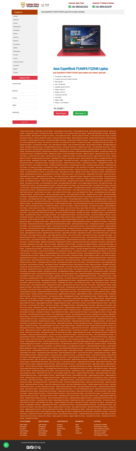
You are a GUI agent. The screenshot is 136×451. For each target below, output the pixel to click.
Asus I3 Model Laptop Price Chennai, (64, 187)
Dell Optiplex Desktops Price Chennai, (97, 149)
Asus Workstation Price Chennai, (67, 404)
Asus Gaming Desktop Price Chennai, (68, 183)
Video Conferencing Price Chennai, (70, 273)
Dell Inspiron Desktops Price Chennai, (42, 149)
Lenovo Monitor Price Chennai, (27, 276)
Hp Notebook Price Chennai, (98, 321)
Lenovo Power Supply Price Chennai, (56, 239)
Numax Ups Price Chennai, (45, 416)
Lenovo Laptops (24, 431)
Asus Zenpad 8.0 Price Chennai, (85, 185)
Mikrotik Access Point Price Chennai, (29, 395)
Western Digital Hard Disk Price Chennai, (38, 357)
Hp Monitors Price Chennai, (81, 169)
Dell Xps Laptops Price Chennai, (94, 144)
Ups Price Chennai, (59, 133)
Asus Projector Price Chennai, (96, 269)
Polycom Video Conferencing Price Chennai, (90, 273)
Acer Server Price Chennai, (66, 206)
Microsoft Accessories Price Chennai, (41, 260)
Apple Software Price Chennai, (88, 208)
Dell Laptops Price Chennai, (46, 133)
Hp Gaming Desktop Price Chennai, (33, 341)
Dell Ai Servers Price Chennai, (92, 348)
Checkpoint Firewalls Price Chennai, (85, 373)
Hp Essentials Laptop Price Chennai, (59, 350)
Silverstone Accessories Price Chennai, (38, 334)
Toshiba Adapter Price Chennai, (106, 163)
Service (15, 58)
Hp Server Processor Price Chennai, (55, 208)
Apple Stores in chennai (100, 431)
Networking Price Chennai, (109, 350)
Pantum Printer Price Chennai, (32, 332)
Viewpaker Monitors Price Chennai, (44, 176)
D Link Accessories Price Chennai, (60, 246)
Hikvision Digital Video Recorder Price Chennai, (56, 366)
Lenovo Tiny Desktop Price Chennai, (77, 144)
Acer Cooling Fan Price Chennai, (41, 221)
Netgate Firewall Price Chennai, (77, 416)
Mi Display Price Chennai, (31, 325)
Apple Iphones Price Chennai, (102, 154)
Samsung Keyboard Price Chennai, (85, 280)
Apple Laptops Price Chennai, (67, 172)
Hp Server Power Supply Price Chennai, (83, 323)
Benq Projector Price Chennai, (81, 264)
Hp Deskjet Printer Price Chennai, (76, 181)
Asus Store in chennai (99, 433)
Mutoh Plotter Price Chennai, (27, 402)
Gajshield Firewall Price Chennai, (64, 375)
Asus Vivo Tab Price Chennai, (66, 269)
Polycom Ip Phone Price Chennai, (28, 416)
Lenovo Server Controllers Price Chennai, (65, 212)
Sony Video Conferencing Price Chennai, (75, 409)
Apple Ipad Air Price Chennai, (40, 307)
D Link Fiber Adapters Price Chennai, (97, 251)
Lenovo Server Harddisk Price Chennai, (101, 215)
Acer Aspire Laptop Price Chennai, (67, 319)
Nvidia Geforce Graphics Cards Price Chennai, (64, 217)
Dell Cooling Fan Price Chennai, (68, 142)
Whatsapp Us (80, 113)
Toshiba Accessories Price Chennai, (72, 163)
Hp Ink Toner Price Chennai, (72, 208)
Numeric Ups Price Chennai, (63, 255)
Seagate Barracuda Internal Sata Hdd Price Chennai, (58, 224)
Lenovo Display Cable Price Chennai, (37, 235)
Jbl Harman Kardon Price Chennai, (36, 224)
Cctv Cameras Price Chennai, (105, 357)
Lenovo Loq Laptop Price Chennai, (76, 339)
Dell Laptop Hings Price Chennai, (47, 178)
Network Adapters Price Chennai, (28, 352)
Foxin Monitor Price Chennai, (35, 413)
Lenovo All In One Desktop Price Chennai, (86, 248)
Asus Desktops (42, 433)
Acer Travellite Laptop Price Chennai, (58, 357)
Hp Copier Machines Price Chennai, (44, 309)
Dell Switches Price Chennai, (109, 253)
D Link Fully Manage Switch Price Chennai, (78, 199)
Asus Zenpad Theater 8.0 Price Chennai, (46, 185)
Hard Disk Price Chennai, (39, 194)
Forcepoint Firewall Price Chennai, (46, 375)
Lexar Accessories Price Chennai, (61, 226)
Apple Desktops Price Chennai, (102, 280)
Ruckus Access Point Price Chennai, (90, 395)
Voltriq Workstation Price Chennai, (61, 400)
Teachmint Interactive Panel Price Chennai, (90, 413)
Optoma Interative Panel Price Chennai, (98, 359)
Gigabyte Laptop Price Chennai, (33, 409)
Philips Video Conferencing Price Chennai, (74, 382)
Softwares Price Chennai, (43, 355)
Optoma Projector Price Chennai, (80, 359)
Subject (14, 105)
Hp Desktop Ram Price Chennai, (36, 278)
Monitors (15, 41)
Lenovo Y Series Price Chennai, (108, 255)
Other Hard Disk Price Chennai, (97, 330)
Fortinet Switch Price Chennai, (56, 382)
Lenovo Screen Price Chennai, (78, 237)
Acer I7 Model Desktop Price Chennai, (54, 278)
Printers (15, 34)
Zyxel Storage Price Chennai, (85, 377)
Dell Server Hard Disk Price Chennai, (43, 138)
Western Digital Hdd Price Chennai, (80, 224)
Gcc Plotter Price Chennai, (109, 400)
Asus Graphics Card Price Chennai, (84, 271)
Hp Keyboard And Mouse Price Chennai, (57, 199)
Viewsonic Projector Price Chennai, (68, 291)
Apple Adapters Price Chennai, (40, 160)
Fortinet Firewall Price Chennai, (81, 131)
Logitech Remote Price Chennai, (33, 330)
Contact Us (78, 429)
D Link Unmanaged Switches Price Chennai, (80, 246)
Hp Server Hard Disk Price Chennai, (43, 217)
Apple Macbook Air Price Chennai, (33, 174)
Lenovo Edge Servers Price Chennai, (77, 346)
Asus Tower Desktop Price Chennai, (49, 183)
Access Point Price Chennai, (82, 337)
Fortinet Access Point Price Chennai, (49, 395)
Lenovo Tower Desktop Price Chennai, (58, 144)
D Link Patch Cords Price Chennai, (46, 251)
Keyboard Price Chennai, (82, 217)
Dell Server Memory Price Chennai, (80, 138)
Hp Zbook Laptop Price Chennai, (51, 341)
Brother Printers (61, 429)
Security (15, 55)
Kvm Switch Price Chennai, (65, 330)
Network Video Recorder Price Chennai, (65, 364)
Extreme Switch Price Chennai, (83, 380)
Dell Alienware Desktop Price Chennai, (95, 339)
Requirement (15, 112)
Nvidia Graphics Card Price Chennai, (44, 131)
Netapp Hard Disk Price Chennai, (44, 328)
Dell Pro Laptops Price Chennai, (63, 371)
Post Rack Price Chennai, (97, 212)
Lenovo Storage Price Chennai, (39, 285)
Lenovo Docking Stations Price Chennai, (65, 337)
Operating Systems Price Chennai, (102, 352)
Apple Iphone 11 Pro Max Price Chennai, (64, 276)
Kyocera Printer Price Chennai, (108, 348)
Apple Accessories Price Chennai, (102, 156)
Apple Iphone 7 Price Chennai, (98, 242)
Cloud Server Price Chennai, (52, 305)
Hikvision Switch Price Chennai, (104, 361)
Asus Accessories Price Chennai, (36, 264)
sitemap (43, 442)
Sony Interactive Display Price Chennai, (87, 386)
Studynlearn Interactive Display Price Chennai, (80, 398)
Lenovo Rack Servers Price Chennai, (105, 167)
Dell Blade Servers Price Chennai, (47, 321)
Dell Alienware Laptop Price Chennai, (34, 147)
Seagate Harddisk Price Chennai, (85, 294)
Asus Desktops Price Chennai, (32, 181)
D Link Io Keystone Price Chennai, (64, 251)
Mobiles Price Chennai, (96, 264)
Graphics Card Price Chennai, (27, 131)
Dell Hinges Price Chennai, (32, 178)
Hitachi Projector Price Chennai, (57, 287)
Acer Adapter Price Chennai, (106, 158)
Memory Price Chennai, (26, 350)
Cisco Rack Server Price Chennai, (39, 296)
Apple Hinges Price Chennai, (85, 233)
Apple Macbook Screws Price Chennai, (52, 233)
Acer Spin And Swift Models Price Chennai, (83, 203)
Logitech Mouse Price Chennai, (98, 328)
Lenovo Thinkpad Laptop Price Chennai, (88, 183)
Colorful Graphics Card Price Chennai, (63, 131)
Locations (16, 65)
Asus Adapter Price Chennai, (67, 264)
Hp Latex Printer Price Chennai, (108, 316)
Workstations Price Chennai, (43, 312)
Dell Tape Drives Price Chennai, (51, 142)
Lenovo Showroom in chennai (101, 429)
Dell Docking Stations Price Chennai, (45, 337)
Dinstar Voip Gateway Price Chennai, (68, 352)
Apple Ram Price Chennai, (99, 364)
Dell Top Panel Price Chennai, (108, 307)
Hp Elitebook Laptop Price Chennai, (96, 165)
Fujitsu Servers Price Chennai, (104, 404)
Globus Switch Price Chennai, (108, 413)
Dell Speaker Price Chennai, (83, 212)
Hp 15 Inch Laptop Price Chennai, (101, 291)
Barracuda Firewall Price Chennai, (28, 375)
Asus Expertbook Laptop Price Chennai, (49, 319)
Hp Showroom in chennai (100, 425)
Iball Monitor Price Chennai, (82, 402)
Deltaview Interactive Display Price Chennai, (36, 398)
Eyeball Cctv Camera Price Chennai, (62, 359)
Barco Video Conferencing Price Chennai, (77, 384)
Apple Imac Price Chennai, (98, 172)
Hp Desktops (41, 429)
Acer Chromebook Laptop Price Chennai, (82, 314)
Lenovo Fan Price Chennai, (75, 235)
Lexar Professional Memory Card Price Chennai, (40, 226)
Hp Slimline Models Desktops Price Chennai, (44, 169)
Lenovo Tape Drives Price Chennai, (100, 282)
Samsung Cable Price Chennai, (28, 210)
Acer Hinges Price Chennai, (84, 210)
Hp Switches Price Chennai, (84, 142)
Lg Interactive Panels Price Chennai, (79, 230)
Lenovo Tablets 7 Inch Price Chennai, (62, 190)
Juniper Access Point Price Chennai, (67, 391)
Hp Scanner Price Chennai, (52, 172)
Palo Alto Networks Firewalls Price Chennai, (65, 373)
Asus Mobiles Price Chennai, (51, 269)
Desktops (16, 19)
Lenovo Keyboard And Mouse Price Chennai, (55, 253)
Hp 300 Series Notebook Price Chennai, (97, 257)
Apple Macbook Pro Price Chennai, (52, 174)
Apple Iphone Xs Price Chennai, (105, 305)
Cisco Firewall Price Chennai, (88, 300)
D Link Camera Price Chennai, (105, 309)
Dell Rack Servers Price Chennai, (50, 151)
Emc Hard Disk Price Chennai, (35, 323)
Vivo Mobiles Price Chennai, (109, 264)
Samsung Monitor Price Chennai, (95, 174)
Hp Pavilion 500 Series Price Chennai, (64, 169)
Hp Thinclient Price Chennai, (104, 276)
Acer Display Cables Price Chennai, (67, 210)
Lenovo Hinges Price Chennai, (90, 235)
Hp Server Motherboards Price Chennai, (87, 319)
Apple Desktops (42, 425)
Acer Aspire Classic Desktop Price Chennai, (96, 343)
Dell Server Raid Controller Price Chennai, (77, 140)
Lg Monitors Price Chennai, (58, 260)
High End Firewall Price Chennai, (36, 300)
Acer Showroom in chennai (101, 435)
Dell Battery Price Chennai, (55, 154)
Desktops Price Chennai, (67, 174)
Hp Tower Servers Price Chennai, (36, 156)
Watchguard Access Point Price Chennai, (83, 411)
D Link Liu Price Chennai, (37, 253)
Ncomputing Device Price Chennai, (73, 316)
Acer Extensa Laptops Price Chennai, (51, 343)
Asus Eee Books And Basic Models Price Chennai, (43, 187)
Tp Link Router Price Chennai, (69, 361)
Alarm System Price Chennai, (101, 368)
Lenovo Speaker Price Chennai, (39, 239)
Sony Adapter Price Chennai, (56, 163)
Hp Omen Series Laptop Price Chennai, (100, 135)
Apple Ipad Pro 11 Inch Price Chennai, (66, 244)
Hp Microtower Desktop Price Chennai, (81, 321)
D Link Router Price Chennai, (99, 246)
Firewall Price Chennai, (103, 296)
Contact (15, 72)
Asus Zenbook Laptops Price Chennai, (101, 187)
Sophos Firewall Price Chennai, (48, 411)
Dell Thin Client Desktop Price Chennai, (73, 154)
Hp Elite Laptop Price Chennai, (76, 350)
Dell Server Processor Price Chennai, (62, 138)
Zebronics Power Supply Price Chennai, (56, 194)
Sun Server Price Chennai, (49, 323)
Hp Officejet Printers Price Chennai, (94, 181)
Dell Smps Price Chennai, (77, 255)
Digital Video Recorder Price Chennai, (46, 364)
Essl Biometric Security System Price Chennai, (43, 371)
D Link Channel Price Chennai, (63, 321)
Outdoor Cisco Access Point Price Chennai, (79, 201)
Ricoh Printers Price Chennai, (38, 339)
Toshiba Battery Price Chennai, (89, 163)
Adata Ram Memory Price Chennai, (39, 361)
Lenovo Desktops (43, 431)
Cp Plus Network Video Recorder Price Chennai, (57, 368)
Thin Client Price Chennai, (100, 391)
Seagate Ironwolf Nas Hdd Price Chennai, (56, 228)
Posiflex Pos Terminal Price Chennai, (29, 319)
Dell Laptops (23, 427)
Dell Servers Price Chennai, (70, 334)
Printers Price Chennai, (47, 181)
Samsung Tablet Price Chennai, (65, 323)
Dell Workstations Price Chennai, (67, 151)
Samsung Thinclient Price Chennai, (37, 393)
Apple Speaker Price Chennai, (69, 233)
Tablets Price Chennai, (89, 154)
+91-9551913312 (79, 6)
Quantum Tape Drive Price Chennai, (64, 389)
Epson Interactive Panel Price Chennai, (68, 413)
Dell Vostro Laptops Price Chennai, (81, 135)
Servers (15, 23)
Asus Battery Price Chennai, (52, 264)
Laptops (15, 16)
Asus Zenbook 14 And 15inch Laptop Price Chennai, (78, 267)
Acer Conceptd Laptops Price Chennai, (106, 341)
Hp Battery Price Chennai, (73, 158)
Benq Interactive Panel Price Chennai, (34, 384)
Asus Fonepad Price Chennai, (81, 269)
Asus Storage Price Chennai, (85, 291)
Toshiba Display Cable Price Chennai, (29, 255)
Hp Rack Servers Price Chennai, (97, 169)
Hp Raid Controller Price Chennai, (36, 219)
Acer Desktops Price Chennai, (51, 167)
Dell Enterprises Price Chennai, (65, 282)
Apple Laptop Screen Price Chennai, (61, 237)
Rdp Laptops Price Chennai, (105, 235)
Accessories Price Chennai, (107, 151)
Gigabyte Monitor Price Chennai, (50, 404)
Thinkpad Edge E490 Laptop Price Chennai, (98, 133)
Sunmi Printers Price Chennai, (99, 355)
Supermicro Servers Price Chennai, (62, 407)
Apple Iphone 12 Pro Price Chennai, (61, 328)
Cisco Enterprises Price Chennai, (60, 201)
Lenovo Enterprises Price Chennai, (82, 282)
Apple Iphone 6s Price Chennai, (64, 242)
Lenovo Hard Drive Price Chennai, (75, 253)
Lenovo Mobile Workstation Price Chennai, (49, 325)
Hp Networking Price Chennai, (98, 210)
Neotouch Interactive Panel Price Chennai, (53, 409)
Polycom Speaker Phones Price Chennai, (48, 348)
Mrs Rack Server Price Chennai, (62, 230)
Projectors (59, 425)
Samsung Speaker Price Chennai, (44, 303)
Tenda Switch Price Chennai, (93, 416)
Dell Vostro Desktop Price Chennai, (79, 149)
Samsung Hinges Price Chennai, (49, 280)
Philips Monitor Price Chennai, (27, 176)
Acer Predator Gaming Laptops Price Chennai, (85, 341)
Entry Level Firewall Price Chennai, (71, 300)
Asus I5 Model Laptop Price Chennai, (83, 187)
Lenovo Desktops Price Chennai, (41, 165)
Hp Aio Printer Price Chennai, (79, 303)
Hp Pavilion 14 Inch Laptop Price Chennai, (87, 244)
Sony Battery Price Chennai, (41, 163)
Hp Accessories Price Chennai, (53, 156)
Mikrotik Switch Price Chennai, (45, 373)
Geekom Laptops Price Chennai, (60, 416)
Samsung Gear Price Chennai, (35, 269)
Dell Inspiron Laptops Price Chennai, (91, 307)
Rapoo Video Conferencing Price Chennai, (55, 384)
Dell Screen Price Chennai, (82, 178)
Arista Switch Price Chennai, (51, 380)
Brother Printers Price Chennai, (73, 260)
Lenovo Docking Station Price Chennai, (57, 235)
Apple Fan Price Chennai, (47, 230)
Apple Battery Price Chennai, (55, 160)
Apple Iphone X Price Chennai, (88, 285)
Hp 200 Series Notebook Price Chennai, (59, 165)
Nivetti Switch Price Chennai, (50, 413)
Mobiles (59, 431)
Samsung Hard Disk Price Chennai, (86, 361)
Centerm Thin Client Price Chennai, (75, 393)
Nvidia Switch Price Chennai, (109, 371)
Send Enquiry (61, 113)
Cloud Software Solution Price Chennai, (86, 305)
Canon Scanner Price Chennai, (32, 280)
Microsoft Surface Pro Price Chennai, (93, 196)
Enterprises (16, 30)
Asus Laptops (23, 433)
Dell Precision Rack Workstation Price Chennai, (48, 273)
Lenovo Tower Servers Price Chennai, (85, 167)
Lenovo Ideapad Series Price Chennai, (37, 199)
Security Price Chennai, (91, 357)
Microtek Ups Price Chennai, (61, 309)
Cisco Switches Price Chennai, (50, 289)
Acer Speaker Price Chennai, (49, 215)
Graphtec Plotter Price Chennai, (94, 400)
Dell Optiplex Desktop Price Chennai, (53, 147)
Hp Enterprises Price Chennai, (49, 282)
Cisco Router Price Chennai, (44, 237)
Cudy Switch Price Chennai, (32, 418)
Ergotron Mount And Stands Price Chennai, (48, 291)
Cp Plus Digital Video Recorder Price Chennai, (81, 366)
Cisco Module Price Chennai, (101, 323)
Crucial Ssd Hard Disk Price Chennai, (93, 350)
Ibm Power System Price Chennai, (64, 332)
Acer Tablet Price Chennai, (60, 346)
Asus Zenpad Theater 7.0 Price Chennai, (66, 185)
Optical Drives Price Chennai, (101, 294)
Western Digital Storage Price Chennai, (99, 131)
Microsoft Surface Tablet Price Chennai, (74, 196)
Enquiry (15, 69)
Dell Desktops (42, 427)
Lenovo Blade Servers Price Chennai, (93, 278)
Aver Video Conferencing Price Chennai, (45, 386)
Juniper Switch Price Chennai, (36, 380)
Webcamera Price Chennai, (83, 325)
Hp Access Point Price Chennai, (106, 244)
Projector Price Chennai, (75, 309)
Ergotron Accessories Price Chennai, (79, 312)
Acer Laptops (23, 435)
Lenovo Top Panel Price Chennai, (101, 233)
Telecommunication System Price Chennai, (47, 352)
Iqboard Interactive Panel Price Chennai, (103, 398)
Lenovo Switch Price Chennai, (37, 316)
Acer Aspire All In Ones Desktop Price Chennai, (72, 343)
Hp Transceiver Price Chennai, (40, 144)
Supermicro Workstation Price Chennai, (64, 402)
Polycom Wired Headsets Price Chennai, (97, 346)
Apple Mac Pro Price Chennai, (83, 172)
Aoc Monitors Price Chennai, (93, 262)
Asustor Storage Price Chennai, (28, 373)
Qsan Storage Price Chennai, (40, 382)
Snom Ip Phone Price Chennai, (85, 352)
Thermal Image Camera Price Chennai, (46, 262)
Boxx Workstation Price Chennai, (33, 404)
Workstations (17, 26)
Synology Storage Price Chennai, (73, 307)
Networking (16, 51)
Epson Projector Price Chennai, (40, 287)
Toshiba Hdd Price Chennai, (79, 371)
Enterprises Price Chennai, (34, 282)
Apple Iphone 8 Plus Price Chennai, (71, 285)
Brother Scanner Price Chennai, (65, 262)
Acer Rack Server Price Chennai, (36, 305)
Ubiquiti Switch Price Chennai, (93, 371)
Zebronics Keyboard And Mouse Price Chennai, (73, 219)
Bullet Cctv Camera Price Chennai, (43, 359)
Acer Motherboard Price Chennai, (33, 215)
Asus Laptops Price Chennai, (32, 183)
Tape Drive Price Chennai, (31, 389)
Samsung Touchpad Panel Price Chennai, (47, 210)
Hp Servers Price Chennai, (55, 334)
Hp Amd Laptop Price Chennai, (68, 248)
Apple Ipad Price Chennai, (76, 176)
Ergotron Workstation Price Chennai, (60, 312)
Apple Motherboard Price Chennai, (33, 233)
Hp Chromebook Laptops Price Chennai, (106, 248)
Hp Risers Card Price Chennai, (97, 217)
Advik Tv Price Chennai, (31, 298)
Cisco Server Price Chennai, (35, 289)
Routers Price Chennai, (55, 361)
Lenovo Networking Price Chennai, (88, 296)
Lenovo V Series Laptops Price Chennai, (41, 246)
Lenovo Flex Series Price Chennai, (91, 316)
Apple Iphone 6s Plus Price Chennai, (81, 242)
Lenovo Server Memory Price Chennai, (95, 226)
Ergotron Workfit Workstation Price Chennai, (88, 289)
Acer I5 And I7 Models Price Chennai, (64, 203)
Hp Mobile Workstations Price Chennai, (77, 257)
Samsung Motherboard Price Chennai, (67, 280)
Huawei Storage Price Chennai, (64, 411)
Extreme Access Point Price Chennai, (48, 391)
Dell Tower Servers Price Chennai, (33, 151)
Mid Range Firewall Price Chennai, (53, 300)
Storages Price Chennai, (26, 194)
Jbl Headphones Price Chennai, (97, 224)
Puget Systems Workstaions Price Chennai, (86, 404)
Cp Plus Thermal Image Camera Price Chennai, (101, 199)
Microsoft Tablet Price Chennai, (92, 255)
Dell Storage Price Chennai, (45, 298)
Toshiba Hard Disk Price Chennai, (108, 289)
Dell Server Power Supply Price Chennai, (57, 140)
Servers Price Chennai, (80, 174)
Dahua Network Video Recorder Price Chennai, (81, 368)
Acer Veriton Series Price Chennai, (99, 201)
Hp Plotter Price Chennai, (34, 242)
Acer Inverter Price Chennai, (84, 215)
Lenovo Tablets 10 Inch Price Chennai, (62, 192)
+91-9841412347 (103, 6)
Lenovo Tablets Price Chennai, (61, 176)
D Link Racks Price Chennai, (81, 251)
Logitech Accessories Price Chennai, (80, 328)
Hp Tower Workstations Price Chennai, (35, 172)
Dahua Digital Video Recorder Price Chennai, (104, 366)
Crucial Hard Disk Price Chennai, (84, 364)
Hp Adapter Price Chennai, (69, 156)
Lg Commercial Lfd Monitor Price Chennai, (76, 239)
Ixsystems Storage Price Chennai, (33, 377)
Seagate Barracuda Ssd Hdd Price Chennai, (61, 221)
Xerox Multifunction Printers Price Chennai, (103, 142)
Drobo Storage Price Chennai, (100, 377)
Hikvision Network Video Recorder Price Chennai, (32, 368)
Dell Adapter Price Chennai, (41, 154)
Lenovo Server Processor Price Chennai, (96, 219)
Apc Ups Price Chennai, (110, 174)
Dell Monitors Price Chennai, (85, 147)
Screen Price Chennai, (96, 287)
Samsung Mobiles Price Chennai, (99, 267)
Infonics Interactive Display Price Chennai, (58, 398)
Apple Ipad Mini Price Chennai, (56, 307)
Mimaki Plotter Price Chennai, (78, 400)
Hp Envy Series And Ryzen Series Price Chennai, (39, 314)
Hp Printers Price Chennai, (60, 181)
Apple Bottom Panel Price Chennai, (97, 230)
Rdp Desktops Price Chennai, (75, 228)
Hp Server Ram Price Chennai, (53, 219)
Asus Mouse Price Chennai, (50, 271)
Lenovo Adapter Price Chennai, (88, 160)
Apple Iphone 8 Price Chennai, (54, 285)
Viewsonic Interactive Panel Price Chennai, (98, 384)
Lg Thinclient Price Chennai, (109, 393)
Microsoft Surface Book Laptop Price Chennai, (102, 325)
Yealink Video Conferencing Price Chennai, (105, 389)
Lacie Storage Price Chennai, (77, 226)
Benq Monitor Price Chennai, (109, 273)
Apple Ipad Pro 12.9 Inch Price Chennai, (93, 176)
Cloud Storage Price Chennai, (67, 305)
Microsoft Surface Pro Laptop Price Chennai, (43, 135)
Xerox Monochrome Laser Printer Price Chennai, (78, 287)
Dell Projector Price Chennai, (70, 147)
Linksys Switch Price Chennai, (32, 411)
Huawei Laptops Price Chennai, (94, 409)
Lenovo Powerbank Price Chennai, (92, 253)
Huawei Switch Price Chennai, (67, 380)
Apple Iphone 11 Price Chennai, (36, 244)
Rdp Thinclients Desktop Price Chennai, (93, 228)
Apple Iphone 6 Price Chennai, (48, 242)
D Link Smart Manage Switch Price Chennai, (86, 276)
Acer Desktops (42, 435)
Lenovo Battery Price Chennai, (71, 160)
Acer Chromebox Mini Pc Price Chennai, (42, 346)
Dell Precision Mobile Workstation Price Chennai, (87, 151)
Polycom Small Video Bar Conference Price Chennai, (72, 348)
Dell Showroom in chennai (100, 427)
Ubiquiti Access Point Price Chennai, (29, 391)
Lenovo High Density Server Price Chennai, (105, 192)
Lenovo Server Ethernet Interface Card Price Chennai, (41, 212)
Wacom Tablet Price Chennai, (68, 325)
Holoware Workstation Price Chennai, (82, 332)
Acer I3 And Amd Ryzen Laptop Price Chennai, (43, 203)
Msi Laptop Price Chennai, (51, 294)
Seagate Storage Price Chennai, (97, 375)
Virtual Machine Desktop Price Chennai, (62, 298)
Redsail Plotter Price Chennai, (101, 411)
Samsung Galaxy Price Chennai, (36, 196)
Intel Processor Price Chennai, (80, 330)
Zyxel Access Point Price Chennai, (84, 391)
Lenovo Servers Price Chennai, (67, 167)
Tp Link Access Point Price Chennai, (99, 337)
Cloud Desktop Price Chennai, (89, 309)
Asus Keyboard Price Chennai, (35, 271)
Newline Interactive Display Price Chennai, (66, 386)
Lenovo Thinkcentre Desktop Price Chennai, (75, 133)
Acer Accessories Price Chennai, (84, 156)
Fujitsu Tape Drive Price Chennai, (47, 389)
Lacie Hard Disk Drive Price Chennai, (68, 289)
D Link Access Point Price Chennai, (33, 248)
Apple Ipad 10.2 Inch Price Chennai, (28, 257)
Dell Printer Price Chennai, (66, 341)
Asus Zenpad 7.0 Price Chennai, (101, 185)
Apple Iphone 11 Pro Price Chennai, (45, 276)
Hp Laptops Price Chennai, (32, 133)
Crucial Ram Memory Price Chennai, (41, 350)
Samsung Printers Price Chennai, (44, 190)
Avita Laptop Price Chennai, (48, 332)
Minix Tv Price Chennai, (80, 262)
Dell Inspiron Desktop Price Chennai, (61, 149)
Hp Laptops (23, 429)
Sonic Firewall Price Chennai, (103, 300)
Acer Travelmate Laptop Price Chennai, (61, 314)
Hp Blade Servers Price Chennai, (105, 319)
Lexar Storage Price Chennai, (27, 309)
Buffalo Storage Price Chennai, (69, 377)
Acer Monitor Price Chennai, (52, 206)
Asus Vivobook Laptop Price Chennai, (55, 267)
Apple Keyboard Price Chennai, (32, 230)
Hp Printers (60, 427)
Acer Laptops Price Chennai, (35, 167)
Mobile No (15, 91)
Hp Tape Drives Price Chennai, (45, 257)
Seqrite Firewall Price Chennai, (80, 375)
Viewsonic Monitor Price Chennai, (28, 291)
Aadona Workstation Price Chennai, (45, 402)
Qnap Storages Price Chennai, (104, 285)
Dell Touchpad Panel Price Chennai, (66, 178)
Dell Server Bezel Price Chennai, (97, 138)
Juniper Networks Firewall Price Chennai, (105, 373)
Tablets (15, 48)
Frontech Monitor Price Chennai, (45, 400)
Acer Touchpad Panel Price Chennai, (67, 215)
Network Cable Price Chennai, (50, 330)
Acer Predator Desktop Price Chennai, (74, 278)
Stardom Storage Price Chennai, (80, 298)
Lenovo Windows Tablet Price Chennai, (76, 194)
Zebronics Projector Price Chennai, (76, 357)
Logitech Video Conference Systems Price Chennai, (33, 267)
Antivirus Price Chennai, (57, 355)
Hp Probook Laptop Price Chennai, (77, 165)
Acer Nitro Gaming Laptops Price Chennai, (30, 343)
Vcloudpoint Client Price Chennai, (94, 194)
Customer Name (16, 84)
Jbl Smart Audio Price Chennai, (99, 221)
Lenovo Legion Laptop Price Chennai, (55, 316)
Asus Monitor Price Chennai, (61, 257)
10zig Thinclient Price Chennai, (93, 393)
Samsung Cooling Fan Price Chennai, (106, 208)
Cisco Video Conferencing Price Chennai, (84, 389)
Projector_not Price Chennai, (81, 206)
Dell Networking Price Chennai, (71, 296)
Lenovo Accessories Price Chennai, (89, 158)
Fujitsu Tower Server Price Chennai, (44, 407)
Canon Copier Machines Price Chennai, (104, 334)
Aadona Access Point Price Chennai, (95, 382)
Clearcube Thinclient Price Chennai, (56, 393)
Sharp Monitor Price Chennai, (97, 402)
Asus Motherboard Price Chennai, (66, 271)
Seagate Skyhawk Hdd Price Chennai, (81, 221)
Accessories (16, 44)
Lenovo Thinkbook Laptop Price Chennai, (57, 339)
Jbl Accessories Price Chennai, (101, 271)
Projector (16, 37)
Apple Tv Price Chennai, (50, 244)
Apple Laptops (23, 425)
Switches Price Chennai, (69, 355)
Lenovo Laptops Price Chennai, (63, 135)
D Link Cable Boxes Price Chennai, (28, 251)
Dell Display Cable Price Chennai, (47, 255)
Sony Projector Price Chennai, (56, 296)
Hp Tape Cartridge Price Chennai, (97, 312)
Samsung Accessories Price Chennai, (41, 158)
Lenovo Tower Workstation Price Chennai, (83, 192)
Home (77, 425)
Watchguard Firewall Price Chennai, (62, 303)
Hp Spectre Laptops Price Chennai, (51, 248)
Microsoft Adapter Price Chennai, (100, 190)
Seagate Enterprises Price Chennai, (67, 294)
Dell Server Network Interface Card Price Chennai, (101, 140)
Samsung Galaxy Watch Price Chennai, (53, 196)
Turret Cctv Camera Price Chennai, (34, 366)
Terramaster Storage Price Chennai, (52, 377)
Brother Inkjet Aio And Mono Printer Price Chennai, (93, 260)
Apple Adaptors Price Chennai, (59, 158)
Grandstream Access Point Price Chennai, (69, 395)
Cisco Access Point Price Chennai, (43, 201)
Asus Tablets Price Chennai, (106, 183)
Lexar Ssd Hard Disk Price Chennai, (37, 228)
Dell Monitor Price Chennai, (97, 178)
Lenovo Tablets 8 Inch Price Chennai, (82, 190)
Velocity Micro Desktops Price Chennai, (98, 407)
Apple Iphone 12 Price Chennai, (100, 314)
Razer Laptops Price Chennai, (79, 407)
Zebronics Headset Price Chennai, (37, 208)
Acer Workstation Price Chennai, (100, 332)
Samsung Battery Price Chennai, (105, 160)
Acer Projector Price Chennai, (96, 206)
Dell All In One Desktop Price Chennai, (34, 206)
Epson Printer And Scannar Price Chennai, (97, 303)
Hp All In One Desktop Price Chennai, (96, 239)
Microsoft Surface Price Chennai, (43, 192)
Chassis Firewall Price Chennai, (97, 298)
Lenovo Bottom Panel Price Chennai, (95, 237)
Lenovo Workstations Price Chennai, (101, 147)
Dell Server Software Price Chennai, (37, 140)
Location (14, 98)
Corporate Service (18, 62)
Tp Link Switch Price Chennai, (83, 355)
